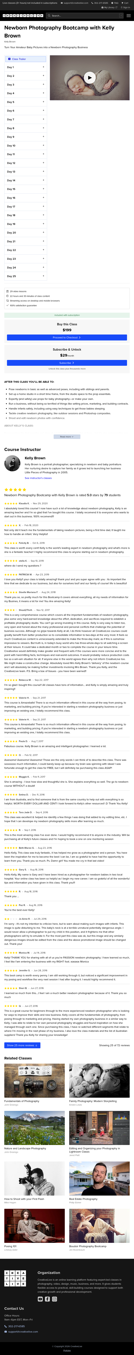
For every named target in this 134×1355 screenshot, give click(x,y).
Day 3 (10, 84)
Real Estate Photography (83, 1199)
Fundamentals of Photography (21, 1101)
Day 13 (11, 171)
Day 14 (11, 180)
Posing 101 (10, 1246)
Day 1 (10, 67)
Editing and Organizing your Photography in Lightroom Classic (94, 1149)
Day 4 (10, 93)
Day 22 (11, 250)
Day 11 (11, 154)
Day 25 (11, 276)
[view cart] (125, 3)
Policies (67, 1350)
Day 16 (11, 198)
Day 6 (10, 110)
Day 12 (11, 163)
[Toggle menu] (128, 15)
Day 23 (11, 259)
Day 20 (11, 232)
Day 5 (10, 102)
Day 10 (11, 145)
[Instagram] (54, 1299)
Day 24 (11, 267)
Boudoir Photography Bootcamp (87, 1246)
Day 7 (10, 119)
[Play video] (90, 77)
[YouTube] (40, 1299)
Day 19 (11, 224)
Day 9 (10, 137)
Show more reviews (22, 1045)
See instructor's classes (38, 478)
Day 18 (11, 215)
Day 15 (11, 189)
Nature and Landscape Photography (25, 1148)
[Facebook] (47, 1299)
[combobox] (84, 15)
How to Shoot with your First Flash (24, 1199)
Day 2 (10, 76)
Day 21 (11, 241)
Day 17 (11, 206)
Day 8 (10, 128)
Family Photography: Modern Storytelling (93, 1101)
